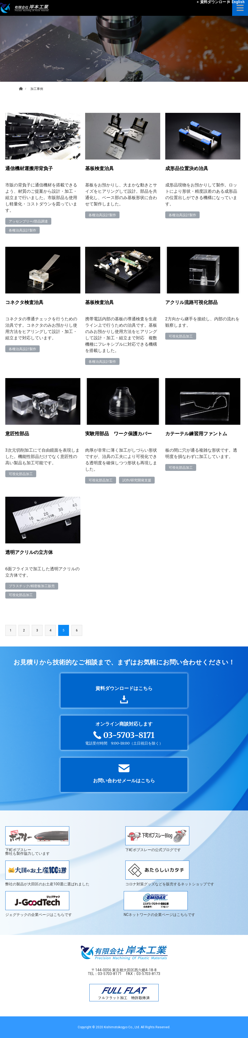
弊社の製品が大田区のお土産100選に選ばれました (47, 873)
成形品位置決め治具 (186, 168)
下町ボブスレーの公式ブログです (157, 839)
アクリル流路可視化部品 (191, 302)
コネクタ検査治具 (24, 302)
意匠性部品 (17, 433)
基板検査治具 (99, 168)
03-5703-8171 (110, 974)
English (236, 2)
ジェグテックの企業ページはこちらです (38, 903)
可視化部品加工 (181, 336)
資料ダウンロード (213, 2)
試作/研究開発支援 (136, 480)
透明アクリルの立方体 (29, 552)
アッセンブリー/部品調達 (28, 221)
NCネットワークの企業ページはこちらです (159, 903)
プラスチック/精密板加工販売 (32, 586)
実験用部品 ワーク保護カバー (118, 433)
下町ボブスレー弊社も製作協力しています (37, 840)
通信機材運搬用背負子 (29, 168)
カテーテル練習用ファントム (196, 433)
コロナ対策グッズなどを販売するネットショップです (169, 873)
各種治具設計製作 (22, 230)
